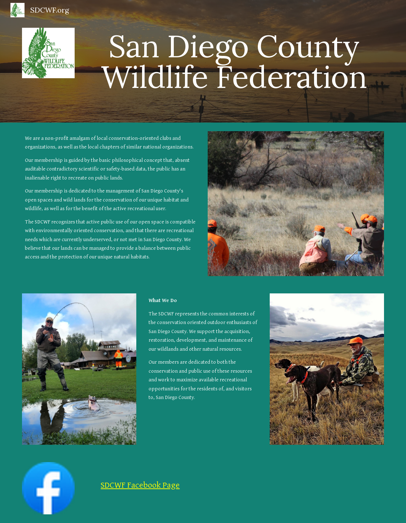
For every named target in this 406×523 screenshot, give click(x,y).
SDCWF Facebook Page (140, 485)
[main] (234, 61)
